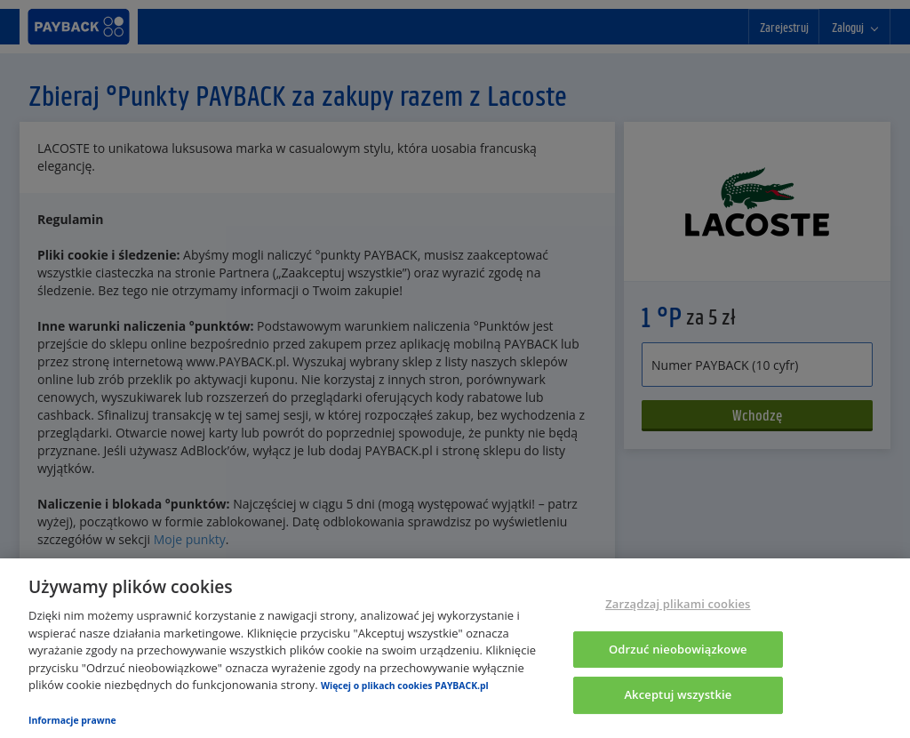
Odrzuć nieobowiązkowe (678, 649)
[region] (455, 648)
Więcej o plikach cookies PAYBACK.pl (405, 685)
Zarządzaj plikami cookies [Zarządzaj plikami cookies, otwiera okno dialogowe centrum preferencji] (677, 604)
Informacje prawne (72, 720)
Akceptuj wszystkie (677, 695)
